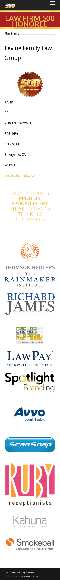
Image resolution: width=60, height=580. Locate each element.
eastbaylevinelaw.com (21, 176)
